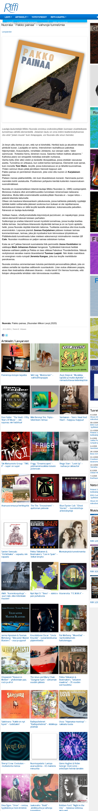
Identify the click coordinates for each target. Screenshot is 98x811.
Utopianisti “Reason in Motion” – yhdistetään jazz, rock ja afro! (14, 679)
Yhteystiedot (39, 17)
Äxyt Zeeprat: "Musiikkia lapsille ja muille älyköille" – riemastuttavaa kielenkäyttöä (73, 377)
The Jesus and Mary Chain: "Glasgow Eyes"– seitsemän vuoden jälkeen (43, 679)
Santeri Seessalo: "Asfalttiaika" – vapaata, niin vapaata (14, 554)
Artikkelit (21, 17)
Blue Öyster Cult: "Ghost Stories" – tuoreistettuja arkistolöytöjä (71, 508)
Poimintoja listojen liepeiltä (14, 375)
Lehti (7, 17)
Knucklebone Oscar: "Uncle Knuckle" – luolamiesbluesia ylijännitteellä (43, 638)
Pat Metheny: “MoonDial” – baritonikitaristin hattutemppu (72, 638)
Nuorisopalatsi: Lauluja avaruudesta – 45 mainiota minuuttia (43, 766)
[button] (45, 124)
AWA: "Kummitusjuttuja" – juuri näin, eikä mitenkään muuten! (13, 596)
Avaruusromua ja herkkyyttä (15, 506)
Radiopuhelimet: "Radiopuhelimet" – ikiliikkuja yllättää (43, 724)
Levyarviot (6, 32)
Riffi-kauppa (58, 17)
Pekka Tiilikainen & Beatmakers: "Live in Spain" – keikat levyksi (44, 554)
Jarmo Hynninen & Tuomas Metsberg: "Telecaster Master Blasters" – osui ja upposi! (15, 638)
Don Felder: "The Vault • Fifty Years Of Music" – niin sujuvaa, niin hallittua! (15, 420)
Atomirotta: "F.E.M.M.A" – (71, 593)
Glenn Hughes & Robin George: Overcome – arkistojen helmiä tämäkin (71, 766)
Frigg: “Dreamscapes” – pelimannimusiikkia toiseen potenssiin (43, 466)
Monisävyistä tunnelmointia (72, 552)
